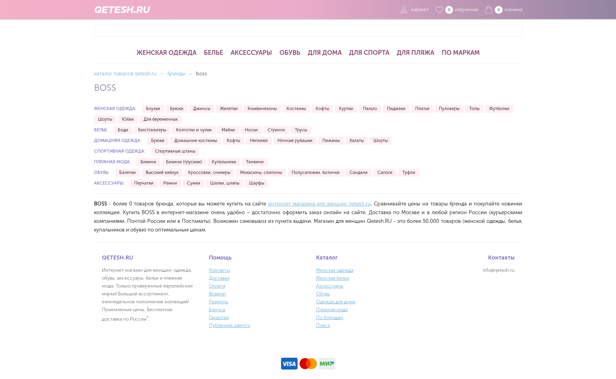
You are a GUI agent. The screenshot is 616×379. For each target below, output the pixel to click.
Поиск (323, 325)
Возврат (217, 294)
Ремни (170, 183)
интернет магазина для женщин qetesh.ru (319, 204)
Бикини (148, 161)
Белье (213, 52)
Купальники (224, 161)
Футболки (499, 108)
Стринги (276, 130)
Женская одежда (166, 52)
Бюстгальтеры (152, 130)
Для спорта (369, 52)
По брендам (329, 317)
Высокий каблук (162, 172)
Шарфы (256, 183)
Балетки (127, 172)
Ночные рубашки (295, 140)
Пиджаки (396, 108)
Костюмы (296, 108)
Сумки (193, 183)
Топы (474, 108)
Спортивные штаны (175, 151)
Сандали (359, 172)
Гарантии (219, 317)
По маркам (461, 52)
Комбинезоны (262, 108)
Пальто (370, 108)
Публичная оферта (229, 325)
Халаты (357, 140)
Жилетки (229, 108)
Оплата (217, 286)
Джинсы (201, 108)
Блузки (153, 108)
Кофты (322, 108)
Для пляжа (415, 52)
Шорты (105, 119)
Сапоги (384, 172)
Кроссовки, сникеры (209, 172)
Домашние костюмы (195, 140)
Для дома (325, 52)
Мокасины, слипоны (261, 172)
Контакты (219, 270)
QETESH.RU (122, 9)
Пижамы (331, 140)
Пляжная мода (332, 309)
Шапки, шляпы (224, 183)
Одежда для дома (335, 301)
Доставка (219, 278)
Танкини (255, 161)
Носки (251, 130)
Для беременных (161, 119)
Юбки (128, 119)
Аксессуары (251, 52)
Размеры (218, 301)
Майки (228, 130)
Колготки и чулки (194, 130)
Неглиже (259, 140)
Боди (123, 130)
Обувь (289, 52)
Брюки (176, 108)
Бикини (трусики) (184, 161)
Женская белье (333, 278)
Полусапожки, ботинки (316, 172)
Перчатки (144, 183)
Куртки (346, 108)
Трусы (301, 130)
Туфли (408, 172)
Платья (422, 108)
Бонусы (217, 309)
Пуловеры (449, 108)
